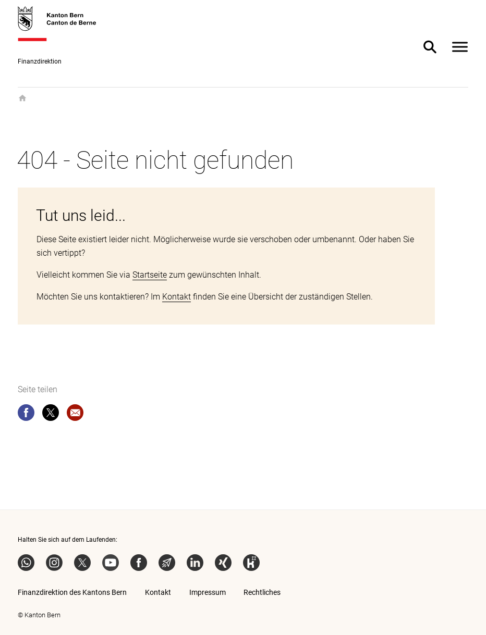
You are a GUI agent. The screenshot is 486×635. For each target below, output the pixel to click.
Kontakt (176, 297)
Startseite (149, 275)
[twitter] (50, 414)
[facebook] (26, 414)
